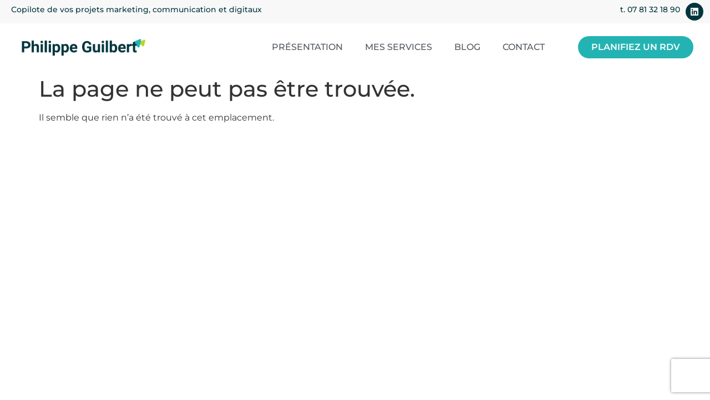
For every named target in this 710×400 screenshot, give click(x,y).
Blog (467, 47)
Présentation (307, 47)
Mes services (398, 47)
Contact (524, 47)
